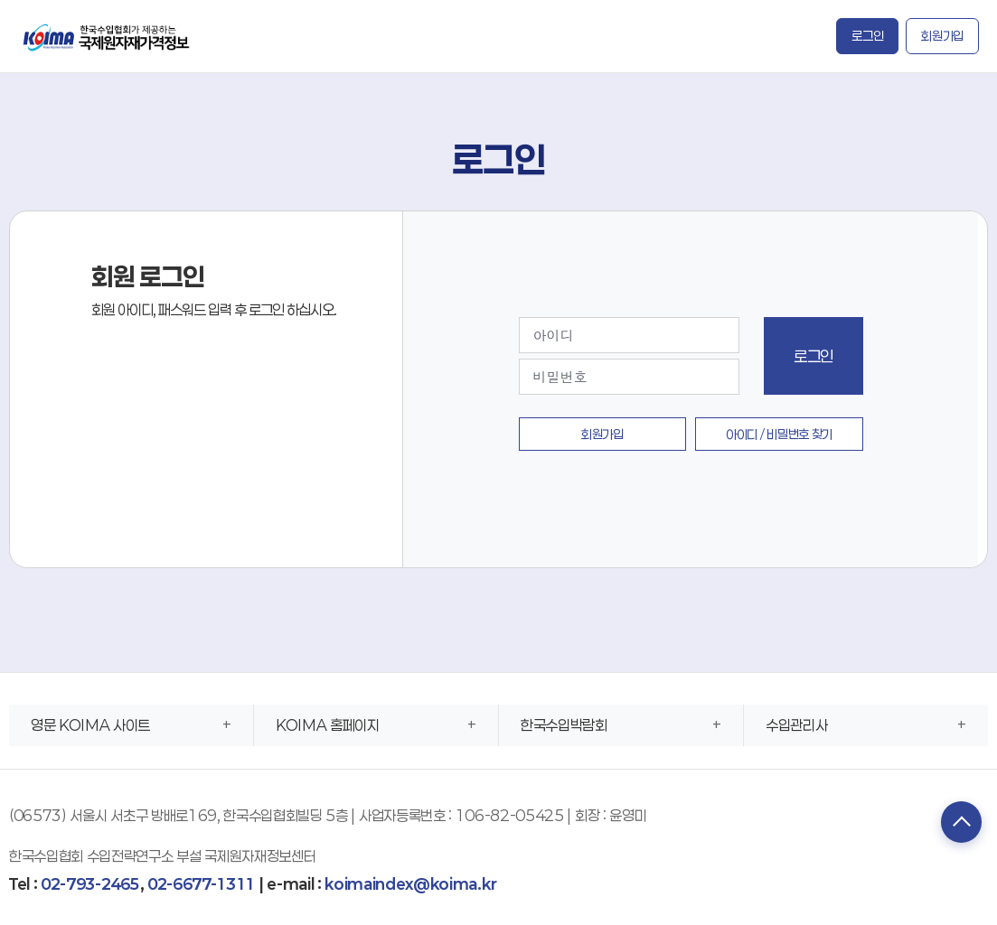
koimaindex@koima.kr (410, 883)
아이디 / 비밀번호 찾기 (779, 434)
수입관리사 (796, 724)
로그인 (867, 35)
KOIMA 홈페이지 (328, 724)
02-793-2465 (90, 883)
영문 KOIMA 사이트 (90, 724)
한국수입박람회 (564, 724)
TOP (956, 823)
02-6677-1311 (201, 883)
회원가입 (942, 35)
